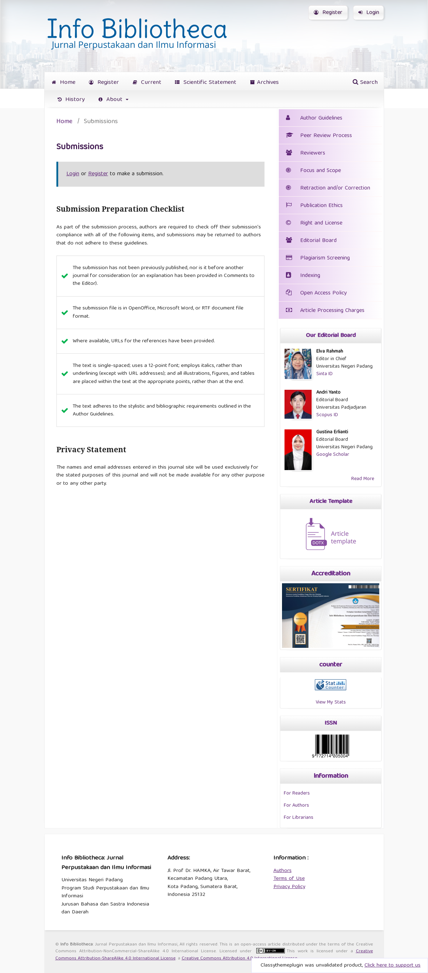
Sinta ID (324, 374)
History (71, 100)
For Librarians (298, 817)
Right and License (321, 223)
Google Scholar (332, 454)
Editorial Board (318, 241)
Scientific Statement (205, 82)
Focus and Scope (313, 171)
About (111, 100)
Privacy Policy (289, 887)
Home (63, 82)
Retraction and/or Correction (328, 188)
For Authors (296, 805)
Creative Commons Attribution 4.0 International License (239, 958)
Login (368, 13)
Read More (362, 479)
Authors (282, 871)
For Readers (297, 793)
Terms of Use (289, 878)
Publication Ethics (314, 206)
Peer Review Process (319, 136)
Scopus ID (327, 415)
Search (365, 82)
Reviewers (305, 153)
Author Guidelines (321, 118)
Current (147, 82)
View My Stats (331, 702)
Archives (264, 82)
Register (104, 82)
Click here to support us (392, 965)
